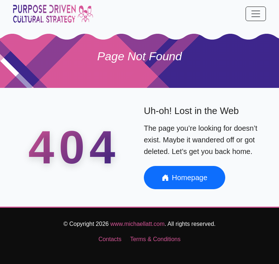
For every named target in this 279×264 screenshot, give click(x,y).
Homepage (184, 178)
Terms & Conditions (155, 239)
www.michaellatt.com (137, 224)
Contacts (109, 239)
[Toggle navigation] (256, 14)
